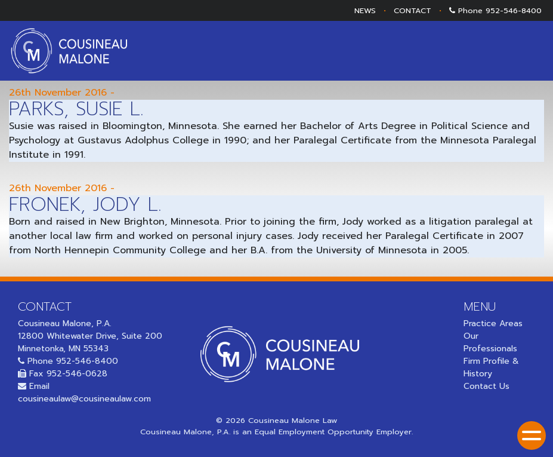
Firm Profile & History (491, 367)
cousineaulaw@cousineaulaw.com (84, 398)
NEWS (365, 10)
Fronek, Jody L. (85, 204)
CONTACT (412, 10)
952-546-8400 (514, 10)
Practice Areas (493, 323)
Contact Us (486, 386)
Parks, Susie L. (76, 109)
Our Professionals (490, 342)
